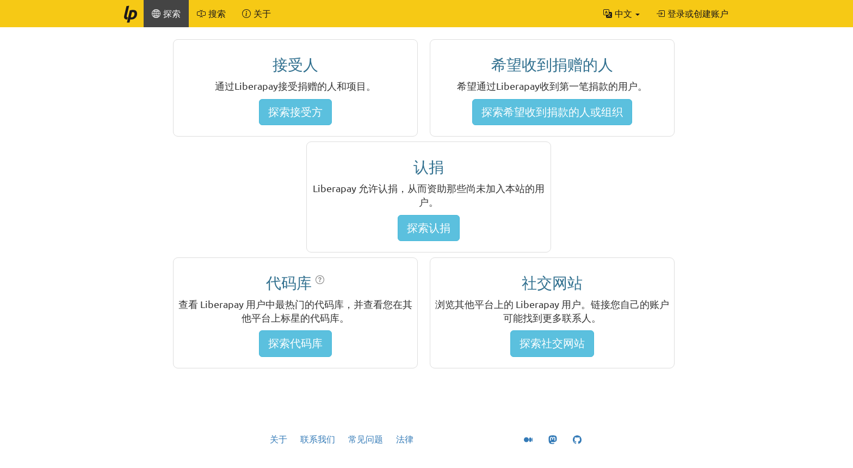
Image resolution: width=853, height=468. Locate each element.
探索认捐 (428, 227)
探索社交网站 (552, 343)
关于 (278, 439)
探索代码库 (295, 343)
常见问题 (365, 439)
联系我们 (317, 439)
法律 (404, 439)
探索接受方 (295, 112)
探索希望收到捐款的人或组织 (552, 112)
